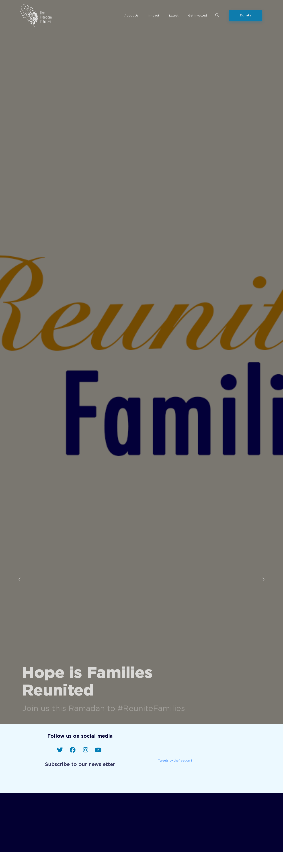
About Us (131, 13)
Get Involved (197, 13)
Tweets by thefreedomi (175, 763)
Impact (153, 13)
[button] (245, 13)
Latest (173, 13)
